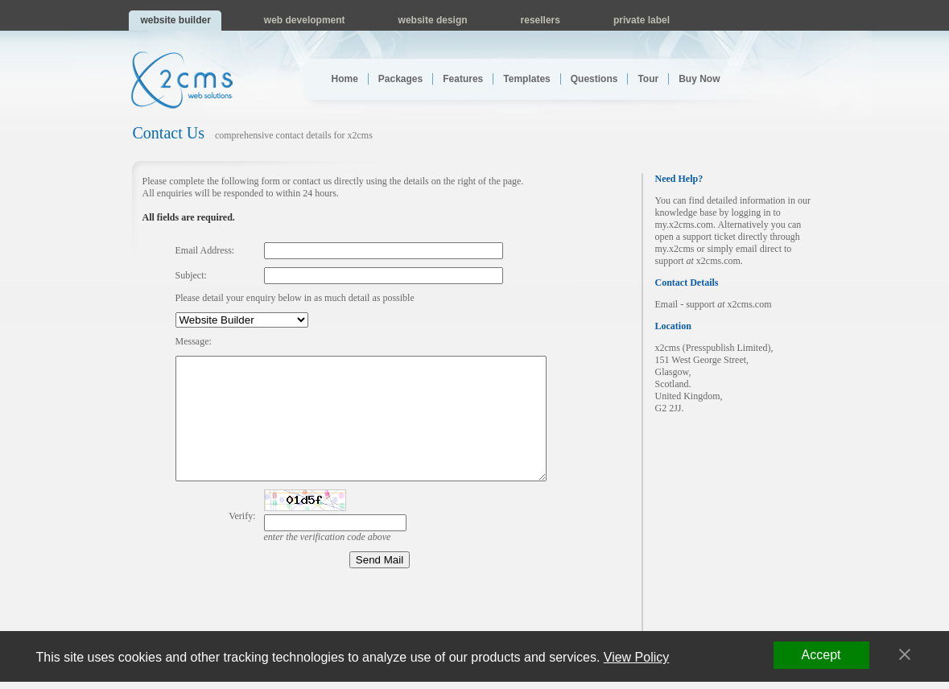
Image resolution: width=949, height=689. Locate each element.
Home (345, 79)
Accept (821, 655)
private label (641, 20)
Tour (647, 79)
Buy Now (699, 79)
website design (433, 20)
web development (304, 20)
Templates (526, 79)
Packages (400, 79)
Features (463, 79)
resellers (540, 20)
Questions (594, 79)
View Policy (637, 657)
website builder (176, 20)
